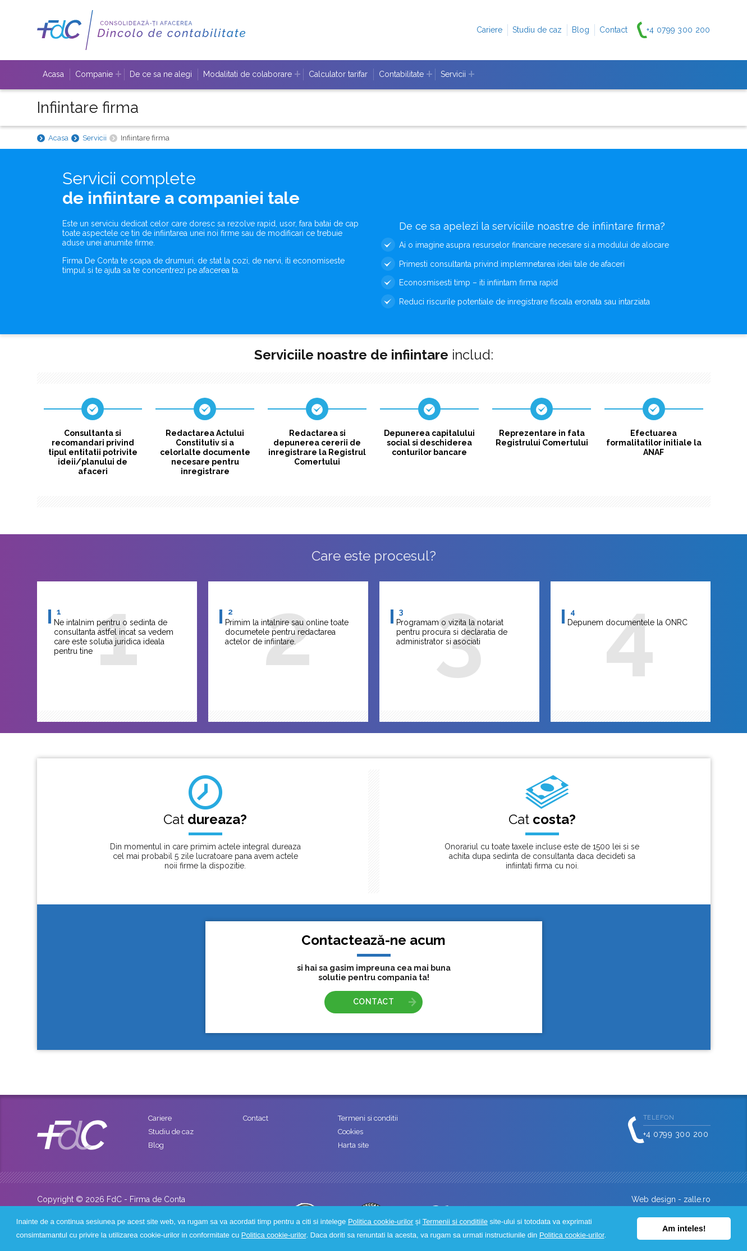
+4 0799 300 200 (679, 29)
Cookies (350, 1131)
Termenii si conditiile (455, 1221)
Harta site (353, 1145)
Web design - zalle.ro (671, 1199)
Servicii (95, 138)
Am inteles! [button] (684, 1228)
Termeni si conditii (368, 1118)
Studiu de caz (537, 29)
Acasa (53, 74)
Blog (580, 29)
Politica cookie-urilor (380, 1221)
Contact (613, 29)
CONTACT (374, 1001)
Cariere (489, 29)
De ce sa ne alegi (161, 74)
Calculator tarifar (338, 74)
